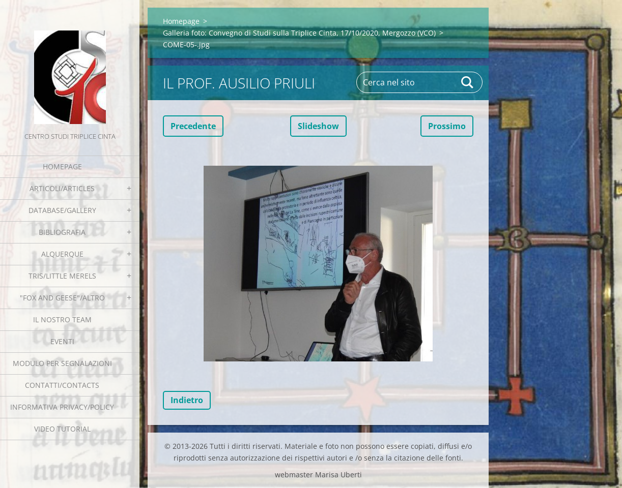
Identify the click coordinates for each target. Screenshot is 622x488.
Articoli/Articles (62, 188)
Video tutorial (62, 429)
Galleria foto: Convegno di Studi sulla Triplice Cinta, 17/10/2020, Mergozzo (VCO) (299, 33)
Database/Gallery (62, 210)
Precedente (193, 126)
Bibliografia (62, 232)
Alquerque (62, 254)
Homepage (62, 166)
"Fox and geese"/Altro (62, 297)
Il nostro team (62, 319)
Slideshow (318, 126)
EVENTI (62, 341)
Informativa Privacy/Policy (62, 407)
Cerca (467, 82)
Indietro (187, 400)
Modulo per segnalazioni (62, 363)
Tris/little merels (62, 276)
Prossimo (447, 126)
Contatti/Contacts (62, 385)
